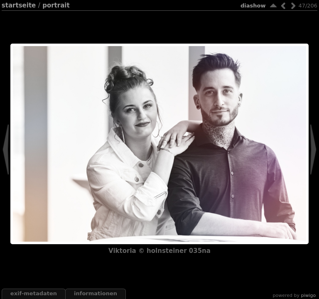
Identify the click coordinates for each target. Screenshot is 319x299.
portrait (55, 5)
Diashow (252, 5)
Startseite (19, 5)
